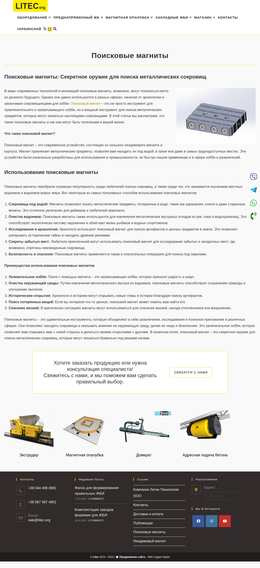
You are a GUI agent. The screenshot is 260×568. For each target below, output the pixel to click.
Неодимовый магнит (149, 541)
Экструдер (29, 455)
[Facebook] (198, 521)
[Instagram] (212, 521)
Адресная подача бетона (205, 455)
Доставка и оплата (148, 514)
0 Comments (96, 499)
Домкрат (143, 455)
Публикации (143, 523)
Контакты (140, 505)
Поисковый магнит (86, 104)
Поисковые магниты (149, 532)
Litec (96, 557)
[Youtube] (225, 521)
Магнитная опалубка (85, 455)
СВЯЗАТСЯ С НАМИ (191, 372)
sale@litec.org (39, 520)
